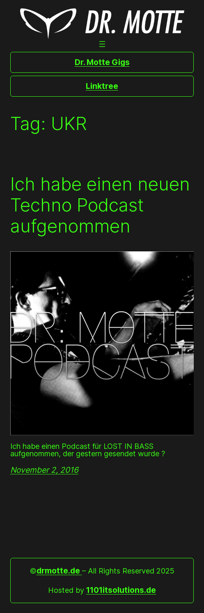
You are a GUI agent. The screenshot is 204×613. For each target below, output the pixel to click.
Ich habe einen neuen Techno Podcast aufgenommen (100, 205)
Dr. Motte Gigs (102, 62)
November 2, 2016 (44, 470)
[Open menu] (102, 44)
